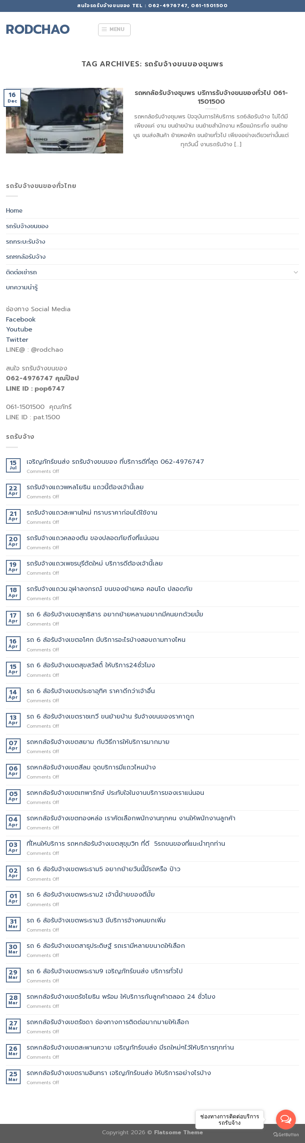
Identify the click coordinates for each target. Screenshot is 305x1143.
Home (14, 210)
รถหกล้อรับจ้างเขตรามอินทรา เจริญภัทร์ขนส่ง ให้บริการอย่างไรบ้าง (119, 1073)
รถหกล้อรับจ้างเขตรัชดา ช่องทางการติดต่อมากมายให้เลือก (108, 1022)
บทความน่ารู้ (22, 287)
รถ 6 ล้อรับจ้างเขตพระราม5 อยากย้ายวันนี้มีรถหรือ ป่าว (103, 869)
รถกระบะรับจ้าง (25, 241)
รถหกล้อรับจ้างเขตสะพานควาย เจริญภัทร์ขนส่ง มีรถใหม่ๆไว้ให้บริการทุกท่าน (130, 1048)
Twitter (17, 340)
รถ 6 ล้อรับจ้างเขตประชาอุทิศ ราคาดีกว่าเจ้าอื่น (91, 691)
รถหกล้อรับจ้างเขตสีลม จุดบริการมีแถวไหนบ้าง (91, 767)
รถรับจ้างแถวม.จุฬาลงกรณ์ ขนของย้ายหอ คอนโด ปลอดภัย (110, 589)
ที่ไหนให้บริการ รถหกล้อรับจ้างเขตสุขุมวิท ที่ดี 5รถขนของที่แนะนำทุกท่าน (126, 844)
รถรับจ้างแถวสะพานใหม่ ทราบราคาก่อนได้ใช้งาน (92, 513)
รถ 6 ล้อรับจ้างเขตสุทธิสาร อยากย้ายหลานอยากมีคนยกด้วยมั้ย (115, 614)
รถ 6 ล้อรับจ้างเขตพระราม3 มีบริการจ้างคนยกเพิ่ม (96, 920)
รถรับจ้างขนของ (27, 226)
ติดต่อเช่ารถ (21, 272)
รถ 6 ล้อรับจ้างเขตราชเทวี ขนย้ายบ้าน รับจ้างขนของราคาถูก (110, 717)
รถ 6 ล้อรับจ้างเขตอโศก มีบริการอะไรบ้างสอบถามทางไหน (106, 640)
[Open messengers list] (286, 1119)
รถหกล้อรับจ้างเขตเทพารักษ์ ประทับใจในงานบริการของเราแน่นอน (115, 793)
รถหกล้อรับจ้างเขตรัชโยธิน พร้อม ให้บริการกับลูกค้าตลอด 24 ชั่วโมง (121, 997)
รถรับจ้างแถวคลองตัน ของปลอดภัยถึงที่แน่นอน (93, 538)
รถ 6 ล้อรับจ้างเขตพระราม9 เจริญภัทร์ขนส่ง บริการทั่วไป (105, 971)
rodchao (38, 29)
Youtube (19, 329)
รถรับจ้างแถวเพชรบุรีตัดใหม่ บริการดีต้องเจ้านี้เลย (95, 564)
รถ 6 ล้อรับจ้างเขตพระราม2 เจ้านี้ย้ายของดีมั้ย (91, 895)
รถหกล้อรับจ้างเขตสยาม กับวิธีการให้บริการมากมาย (98, 742)
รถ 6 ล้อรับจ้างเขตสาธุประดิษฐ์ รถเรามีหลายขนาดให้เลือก (106, 946)
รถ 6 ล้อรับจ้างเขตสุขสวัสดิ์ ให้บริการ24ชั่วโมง (91, 665)
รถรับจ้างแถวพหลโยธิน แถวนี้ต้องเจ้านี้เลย (85, 487)
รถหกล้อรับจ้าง (26, 256)
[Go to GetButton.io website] (286, 1134)
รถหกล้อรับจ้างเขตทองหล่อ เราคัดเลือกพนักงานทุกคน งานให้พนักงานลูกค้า (131, 818)
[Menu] (114, 29)
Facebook (21, 319)
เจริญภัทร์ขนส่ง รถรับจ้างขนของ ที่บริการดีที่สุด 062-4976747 (115, 462)
